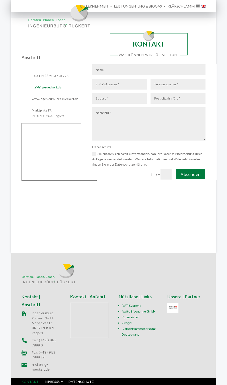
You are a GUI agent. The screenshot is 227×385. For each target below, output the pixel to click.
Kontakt (30, 381)
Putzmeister (130, 317)
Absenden (190, 174)
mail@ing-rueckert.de (46, 87)
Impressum (54, 381)
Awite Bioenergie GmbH (138, 311)
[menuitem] (203, 8)
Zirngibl (127, 323)
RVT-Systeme (131, 305)
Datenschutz (81, 381)
